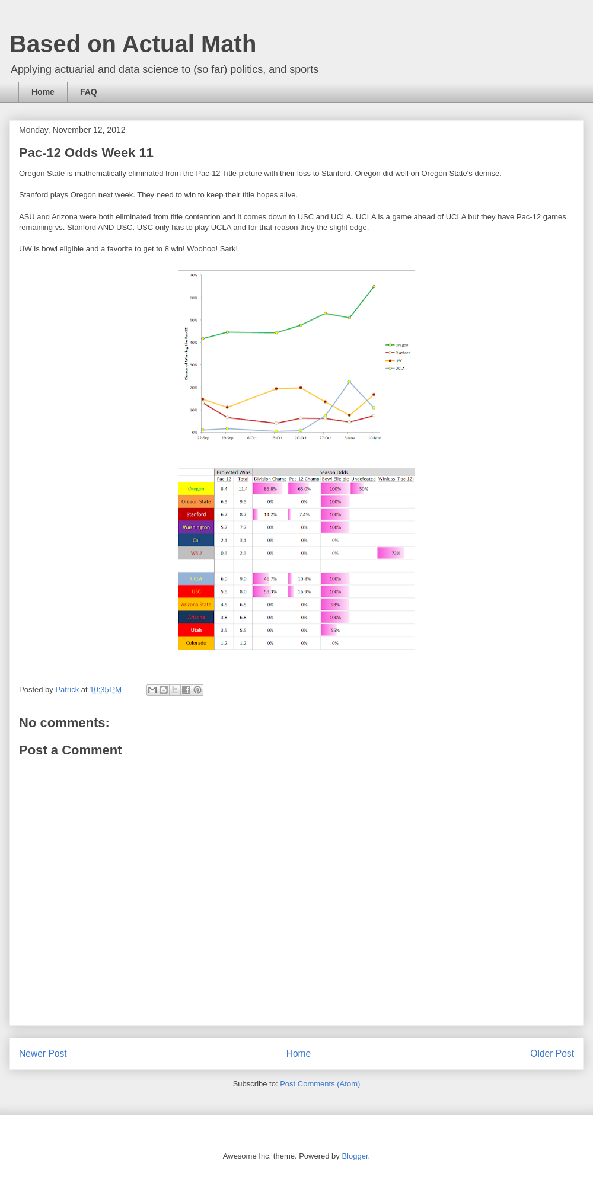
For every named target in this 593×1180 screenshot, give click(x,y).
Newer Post (43, 1053)
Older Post (552, 1053)
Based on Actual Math (132, 44)
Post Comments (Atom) (320, 1083)
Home (43, 92)
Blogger (355, 1156)
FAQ (88, 92)
